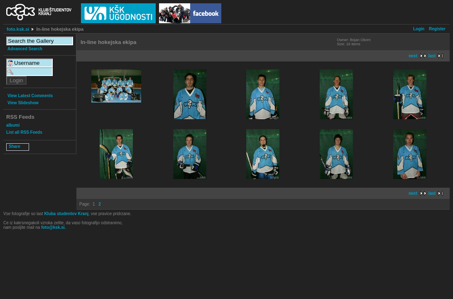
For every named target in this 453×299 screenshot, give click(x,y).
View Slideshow (23, 102)
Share (14, 146)
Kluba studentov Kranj (66, 213)
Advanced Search (24, 49)
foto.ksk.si (18, 29)
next (413, 56)
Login (418, 29)
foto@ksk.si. (53, 227)
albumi (13, 125)
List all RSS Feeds (24, 132)
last (432, 56)
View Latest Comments (30, 95)
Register (437, 29)
